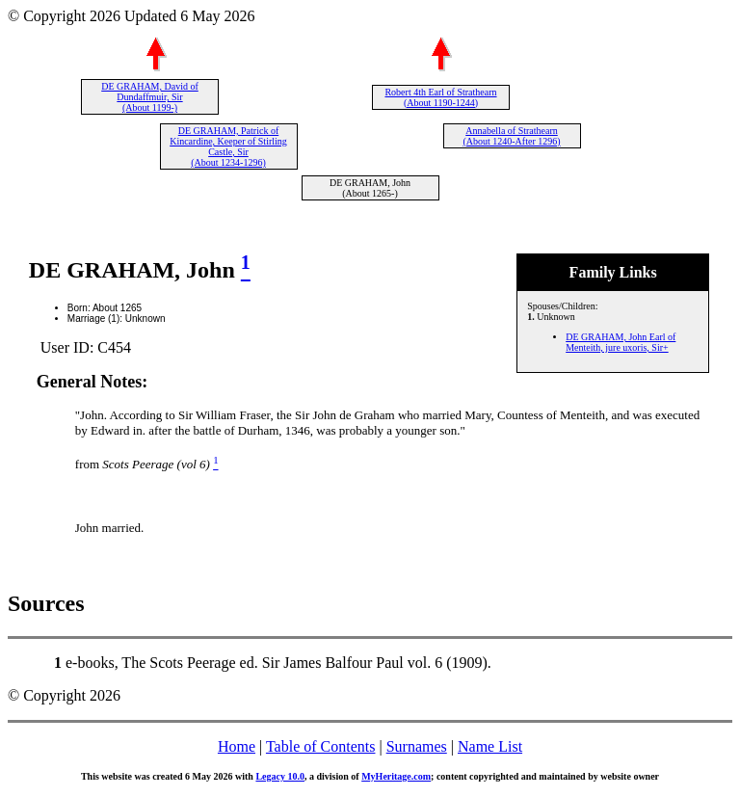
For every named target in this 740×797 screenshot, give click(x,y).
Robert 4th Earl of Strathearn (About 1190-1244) (440, 97)
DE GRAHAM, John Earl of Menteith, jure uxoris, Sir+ (620, 342)
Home (236, 746)
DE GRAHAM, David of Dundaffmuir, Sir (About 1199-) (149, 97)
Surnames (416, 746)
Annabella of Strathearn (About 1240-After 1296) (511, 135)
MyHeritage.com (396, 776)
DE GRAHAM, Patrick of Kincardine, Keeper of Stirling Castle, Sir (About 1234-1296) (228, 146)
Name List (490, 746)
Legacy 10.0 (279, 776)
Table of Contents (321, 746)
